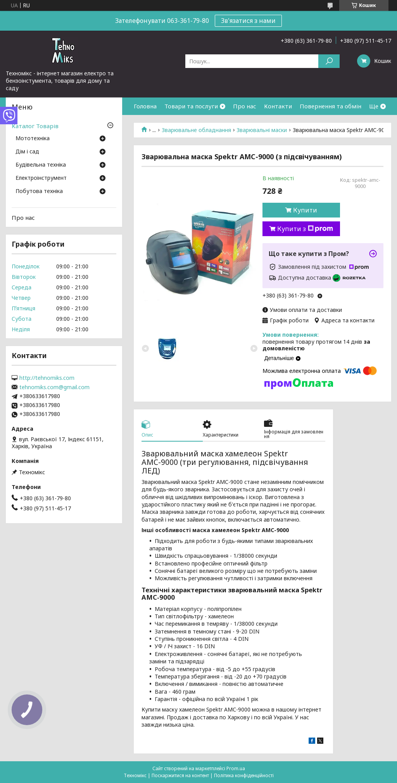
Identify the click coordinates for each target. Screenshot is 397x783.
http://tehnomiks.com (46, 377)
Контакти (278, 106)
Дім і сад (27, 152)
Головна (145, 106)
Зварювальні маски (261, 130)
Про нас (244, 106)
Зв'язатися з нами (248, 20)
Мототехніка (33, 139)
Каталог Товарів (35, 126)
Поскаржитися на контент (180, 775)
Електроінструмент (41, 178)
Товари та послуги (191, 106)
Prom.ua (235, 768)
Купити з (305, 228)
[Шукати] (329, 61)
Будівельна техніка (41, 165)
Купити (305, 210)
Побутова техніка (39, 191)
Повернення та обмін (330, 106)
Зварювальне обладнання (196, 130)
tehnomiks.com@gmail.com (54, 387)
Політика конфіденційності (244, 775)
